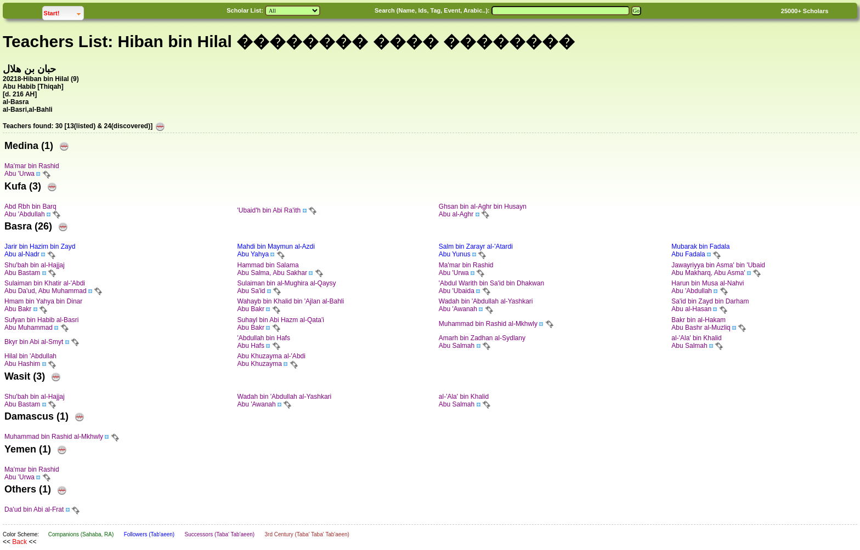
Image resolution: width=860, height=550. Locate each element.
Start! (63, 11)
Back (19, 542)
